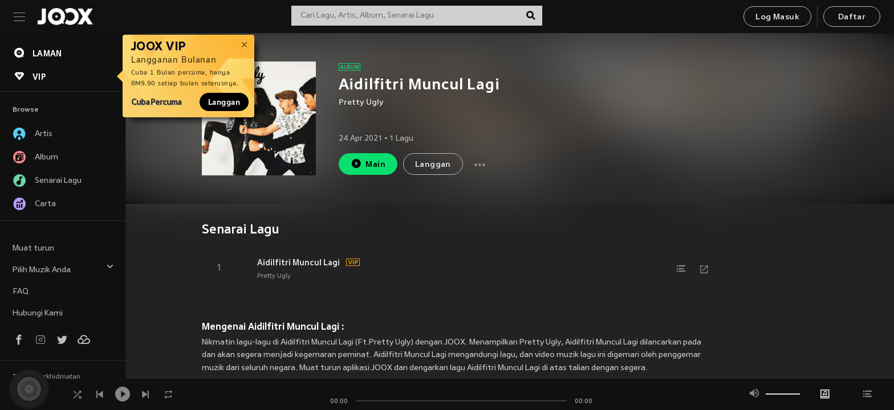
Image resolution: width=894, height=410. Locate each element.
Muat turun (33, 248)
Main (368, 163)
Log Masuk (777, 17)
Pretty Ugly (361, 103)
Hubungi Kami (38, 313)
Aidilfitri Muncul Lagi (298, 262)
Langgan (224, 101)
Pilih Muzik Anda (63, 268)
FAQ (21, 292)
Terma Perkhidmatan (46, 377)
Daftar (851, 17)
